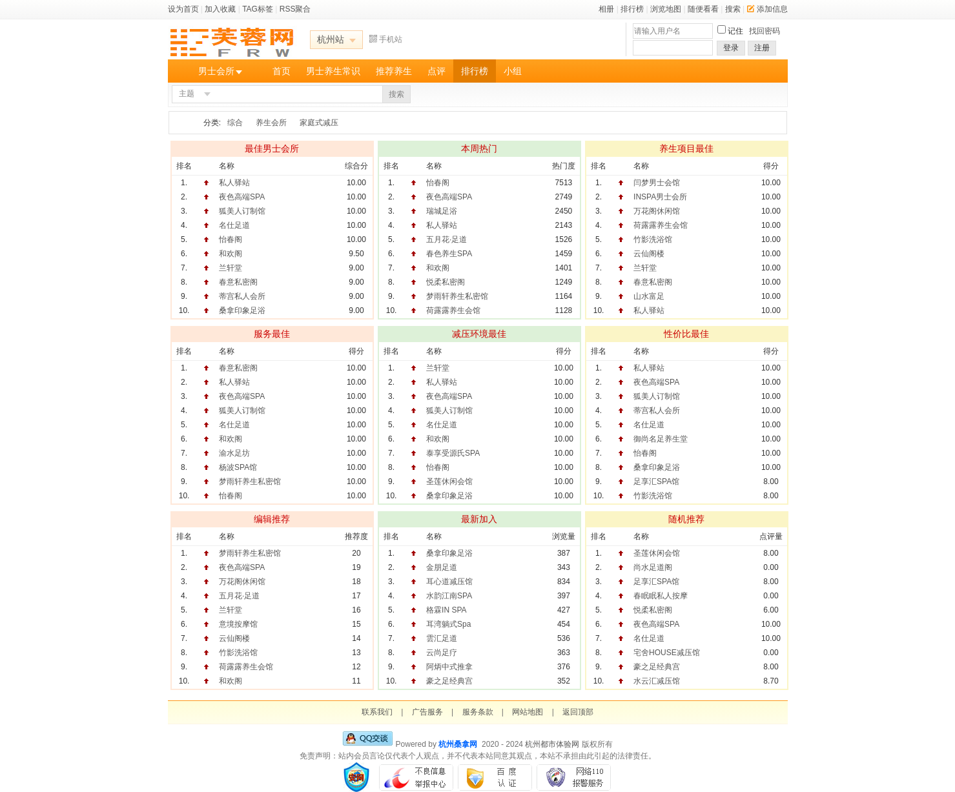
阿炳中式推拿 (449, 666)
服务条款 (477, 711)
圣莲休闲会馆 (449, 481)
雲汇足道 (441, 638)
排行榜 (632, 9)
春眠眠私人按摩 (660, 595)
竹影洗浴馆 (652, 239)
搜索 (733, 9)
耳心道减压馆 (449, 581)
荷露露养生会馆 (453, 310)
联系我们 (377, 711)
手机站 (385, 39)
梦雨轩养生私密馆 (457, 296)
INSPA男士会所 (660, 196)
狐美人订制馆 (242, 211)
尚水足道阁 (652, 567)
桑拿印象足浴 (242, 310)
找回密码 (764, 31)
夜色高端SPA (242, 196)
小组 (513, 71)
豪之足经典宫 (449, 680)
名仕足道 (234, 225)
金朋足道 (441, 567)
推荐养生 (394, 71)
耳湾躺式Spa (448, 624)
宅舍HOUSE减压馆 (666, 652)
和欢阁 (230, 253)
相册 (606, 9)
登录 (731, 47)
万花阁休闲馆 (656, 211)
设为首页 (183, 9)
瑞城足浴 (441, 211)
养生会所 (271, 122)
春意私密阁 (238, 282)
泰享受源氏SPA (453, 453)
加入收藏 (220, 9)
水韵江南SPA (449, 595)
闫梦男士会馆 (656, 182)
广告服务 (427, 711)
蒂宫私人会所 (242, 296)
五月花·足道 (446, 239)
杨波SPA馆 (238, 467)
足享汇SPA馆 (656, 481)
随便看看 (703, 9)
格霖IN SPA (446, 609)
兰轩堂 (230, 267)
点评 (436, 71)
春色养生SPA (449, 253)
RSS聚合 (295, 9)
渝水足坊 (234, 453)
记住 (735, 31)
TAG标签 (257, 9)
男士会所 (216, 71)
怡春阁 (230, 239)
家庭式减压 (319, 122)
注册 (762, 47)
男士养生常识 (333, 71)
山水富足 (648, 296)
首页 (281, 71)
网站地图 (527, 711)
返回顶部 (577, 711)
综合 (235, 122)
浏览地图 (665, 9)
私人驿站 (234, 182)
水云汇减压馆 (656, 680)
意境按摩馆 (238, 624)
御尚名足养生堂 (660, 438)
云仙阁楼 (648, 253)
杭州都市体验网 (552, 744)
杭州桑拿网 (457, 744)
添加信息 (767, 9)
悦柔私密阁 (445, 282)
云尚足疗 (441, 652)
